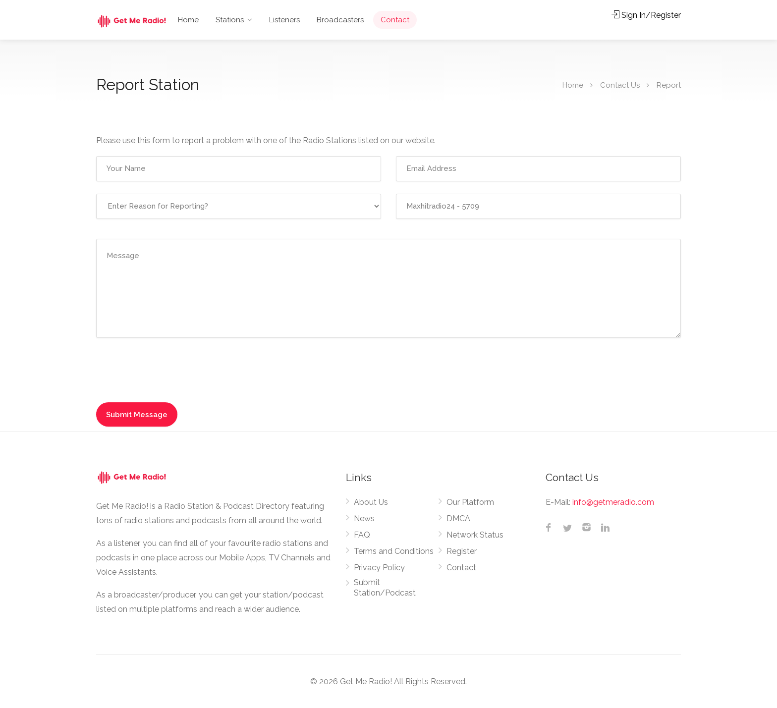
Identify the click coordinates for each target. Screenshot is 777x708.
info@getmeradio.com (613, 502)
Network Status (474, 535)
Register (461, 551)
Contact (395, 19)
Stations (230, 19)
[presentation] (171, 369)
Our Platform (470, 502)
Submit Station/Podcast (385, 588)
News (364, 518)
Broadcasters (340, 19)
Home (188, 19)
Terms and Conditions (394, 551)
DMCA (458, 518)
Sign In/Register (646, 15)
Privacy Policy (379, 567)
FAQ (362, 535)
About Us (371, 502)
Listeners (284, 19)
